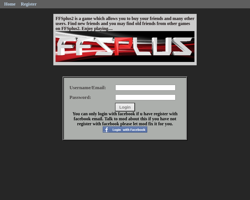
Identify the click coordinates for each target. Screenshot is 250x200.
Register (29, 4)
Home (10, 4)
